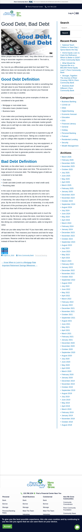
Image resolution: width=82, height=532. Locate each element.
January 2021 (67, 340)
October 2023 (67, 239)
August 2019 (67, 393)
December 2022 (68, 270)
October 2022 (67, 277)
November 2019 (68, 384)
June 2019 (66, 400)
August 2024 (67, 207)
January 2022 (67, 305)
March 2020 (66, 371)
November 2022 (68, 274)
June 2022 (66, 289)
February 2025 (68, 188)
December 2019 (68, 381)
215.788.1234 (51, 7)
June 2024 (66, 214)
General (65, 127)
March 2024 (66, 223)
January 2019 (67, 416)
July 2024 (66, 211)
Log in (71, 13)
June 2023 (66, 252)
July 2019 (66, 397)
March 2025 (66, 185)
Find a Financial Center (35, 7)
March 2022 (66, 299)
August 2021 (67, 321)
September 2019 (68, 390)
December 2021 (68, 308)
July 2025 (66, 173)
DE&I (64, 108)
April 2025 (66, 182)
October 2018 (67, 422)
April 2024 (66, 220)
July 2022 (66, 286)
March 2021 (66, 334)
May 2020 (66, 365)
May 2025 (66, 179)
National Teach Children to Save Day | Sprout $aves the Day (69, 47)
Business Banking (69, 102)
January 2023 (67, 267)
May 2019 (66, 403)
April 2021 (66, 330)
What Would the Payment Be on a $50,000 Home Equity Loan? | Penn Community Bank (70, 68)
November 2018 (68, 419)
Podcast (65, 136)
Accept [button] (7, 526)
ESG (64, 121)
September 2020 (68, 352)
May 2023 (66, 255)
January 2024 (67, 229)
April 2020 (66, 368)
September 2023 (68, 242)
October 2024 (67, 201)
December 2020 (68, 343)
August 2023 (67, 245)
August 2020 (67, 356)
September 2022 (68, 280)
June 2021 (66, 324)
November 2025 (68, 166)
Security (65, 143)
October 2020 (67, 349)
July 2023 (66, 248)
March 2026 (66, 157)
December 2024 (68, 195)
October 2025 (67, 169)
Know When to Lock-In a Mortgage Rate (18, 262)
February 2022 (68, 302)
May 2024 (66, 217)
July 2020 (66, 359)
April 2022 (66, 296)
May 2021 (66, 327)
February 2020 (68, 375)
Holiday (65, 130)
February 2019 (68, 412)
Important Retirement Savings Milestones (19, 265)
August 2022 (67, 283)
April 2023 (66, 258)
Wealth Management (70, 146)
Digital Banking (68, 111)
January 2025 (67, 192)
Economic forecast (69, 114)
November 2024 (68, 198)
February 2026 (68, 160)
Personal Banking (41, 255)
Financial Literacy (69, 124)
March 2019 (66, 409)
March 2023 (66, 261)
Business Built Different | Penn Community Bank (67, 88)
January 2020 (67, 378)
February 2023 (68, 264)
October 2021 (67, 315)
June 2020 (66, 362)
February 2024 (68, 226)
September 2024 (68, 204)
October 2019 (67, 387)
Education (66, 117)
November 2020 (68, 346)
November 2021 (68, 311)
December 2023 (68, 233)
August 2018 (67, 425)
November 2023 (68, 236)
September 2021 (68, 318)
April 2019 (66, 406)
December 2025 (68, 163)
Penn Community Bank (26, 255)
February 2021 (68, 337)
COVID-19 (66, 105)
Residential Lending (70, 139)
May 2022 (66, 293)
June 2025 (66, 176)
